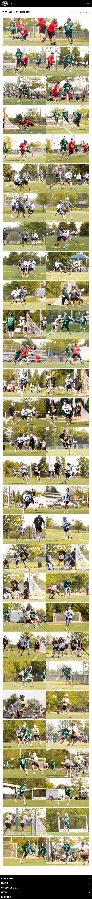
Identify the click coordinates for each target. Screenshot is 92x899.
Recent (73, 12)
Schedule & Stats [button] (10, 888)
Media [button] (4, 892)
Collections (84, 12)
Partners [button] (6, 897)
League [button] (4, 883)
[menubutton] (88, 3)
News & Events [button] (8, 879)
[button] (24, 32)
